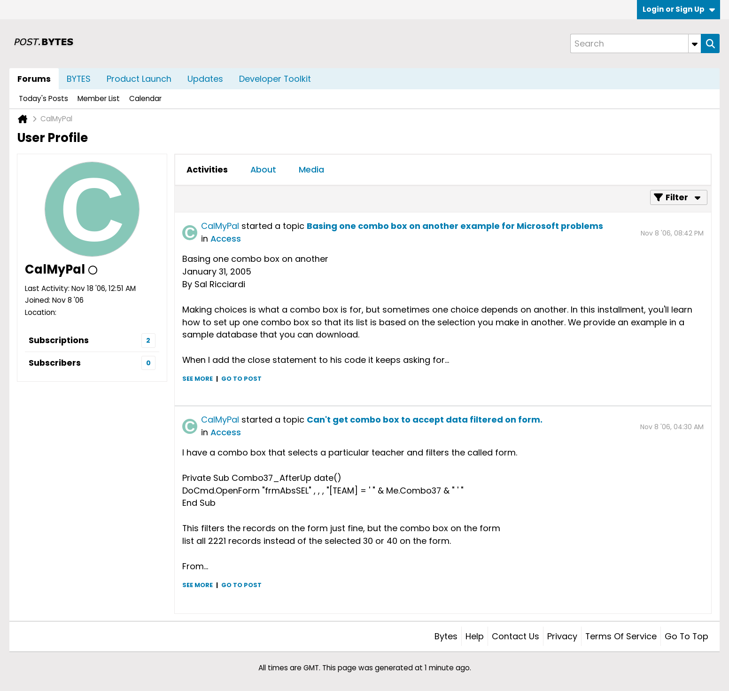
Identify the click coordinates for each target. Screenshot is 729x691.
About (263, 169)
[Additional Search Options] (694, 43)
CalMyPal (220, 226)
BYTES (79, 79)
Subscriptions (59, 340)
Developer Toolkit (275, 79)
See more (197, 379)
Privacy (562, 636)
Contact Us (515, 636)
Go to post (241, 379)
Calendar (145, 98)
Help (474, 636)
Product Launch (139, 79)
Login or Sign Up (679, 9)
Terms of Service (621, 636)
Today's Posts (43, 98)
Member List (99, 98)
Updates (205, 79)
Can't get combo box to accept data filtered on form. (425, 419)
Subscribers (55, 363)
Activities (207, 169)
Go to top (686, 636)
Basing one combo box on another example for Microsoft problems (455, 226)
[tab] (207, 170)
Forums (34, 79)
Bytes (446, 636)
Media (311, 169)
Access (225, 238)
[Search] (635, 43)
